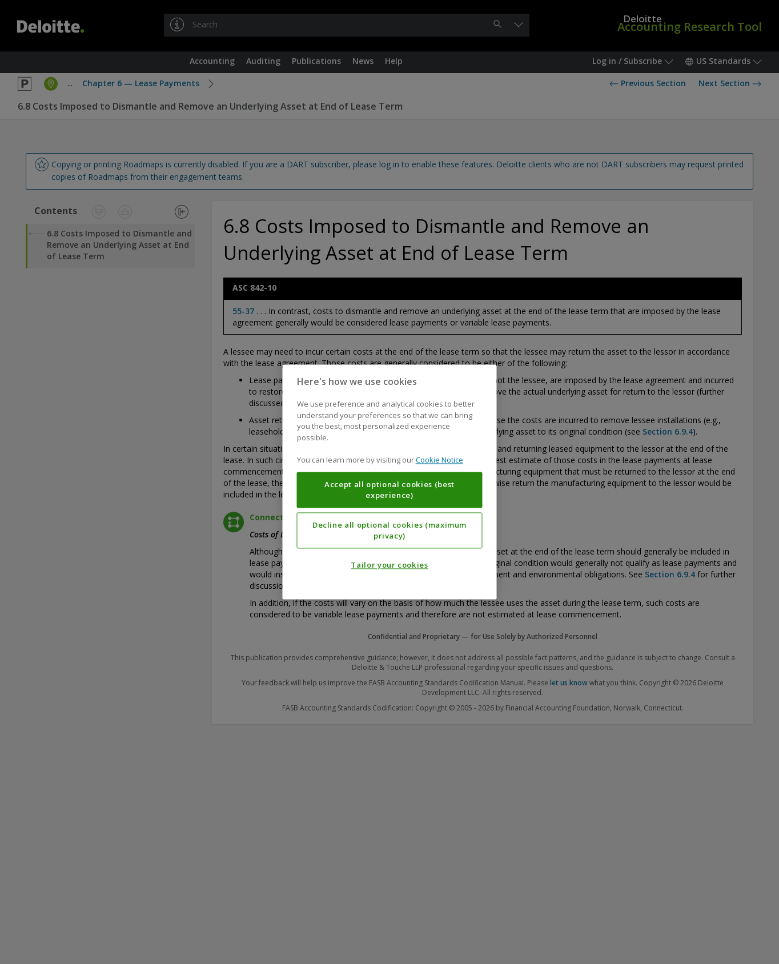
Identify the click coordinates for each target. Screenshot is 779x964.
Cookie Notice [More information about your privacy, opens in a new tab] (439, 460)
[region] (390, 481)
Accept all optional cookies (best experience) (389, 490)
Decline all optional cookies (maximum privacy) (389, 530)
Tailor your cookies (389, 565)
